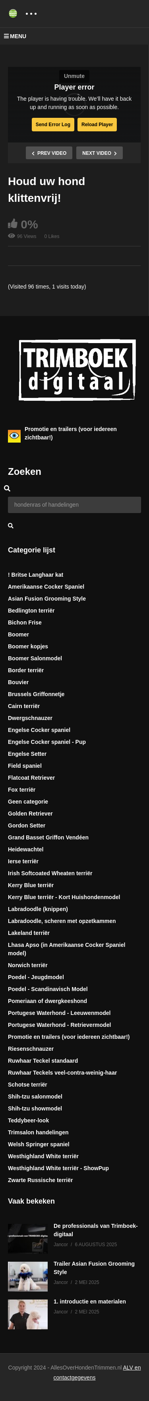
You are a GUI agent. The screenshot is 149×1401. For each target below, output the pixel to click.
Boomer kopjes (28, 646)
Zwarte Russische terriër (40, 1180)
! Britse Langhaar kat (35, 575)
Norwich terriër (28, 965)
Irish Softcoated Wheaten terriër (50, 873)
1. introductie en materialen (90, 1301)
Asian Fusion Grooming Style (47, 598)
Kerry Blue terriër (31, 885)
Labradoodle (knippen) (38, 909)
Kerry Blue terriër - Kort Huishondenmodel (64, 897)
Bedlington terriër (31, 610)
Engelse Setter (27, 754)
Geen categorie (28, 801)
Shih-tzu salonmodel (35, 1096)
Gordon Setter (26, 825)
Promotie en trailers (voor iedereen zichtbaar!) (69, 1037)
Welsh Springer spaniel (39, 1144)
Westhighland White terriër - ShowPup (58, 1168)
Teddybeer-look (28, 1120)
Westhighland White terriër (43, 1156)
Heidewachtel (25, 849)
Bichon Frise (25, 622)
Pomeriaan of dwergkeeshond (47, 1001)
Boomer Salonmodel (35, 658)
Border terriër (26, 670)
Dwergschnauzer (30, 718)
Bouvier (18, 682)
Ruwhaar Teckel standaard (43, 1061)
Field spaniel (25, 766)
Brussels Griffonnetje (36, 694)
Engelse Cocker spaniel (39, 730)
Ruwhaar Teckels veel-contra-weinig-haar (62, 1072)
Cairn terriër (24, 706)
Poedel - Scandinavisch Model (48, 989)
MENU (15, 36)
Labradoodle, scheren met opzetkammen (62, 921)
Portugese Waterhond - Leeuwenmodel (59, 1013)
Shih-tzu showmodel (35, 1108)
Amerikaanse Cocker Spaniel (46, 586)
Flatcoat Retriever (31, 778)
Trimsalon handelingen (38, 1132)
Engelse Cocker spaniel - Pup (47, 742)
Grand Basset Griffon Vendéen (48, 837)
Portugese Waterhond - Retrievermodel (59, 1025)
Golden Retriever (30, 813)
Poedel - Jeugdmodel (36, 977)
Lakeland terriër (29, 933)
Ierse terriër (23, 861)
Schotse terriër (27, 1084)
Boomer (18, 634)
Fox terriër (21, 789)
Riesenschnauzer (31, 1049)
